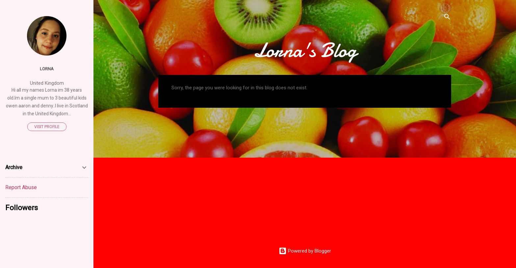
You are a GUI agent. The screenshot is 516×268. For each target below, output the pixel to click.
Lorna (47, 68)
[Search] (447, 18)
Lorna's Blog (304, 50)
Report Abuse (21, 187)
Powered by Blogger (305, 251)
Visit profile (47, 126)
